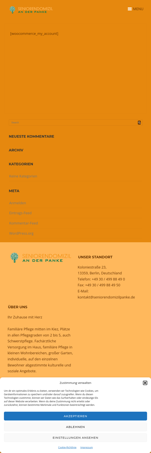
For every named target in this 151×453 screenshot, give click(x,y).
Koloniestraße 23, (92, 267)
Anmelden (17, 203)
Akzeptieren (75, 416)
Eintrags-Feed (20, 213)
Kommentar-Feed (23, 223)
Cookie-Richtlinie (67, 447)
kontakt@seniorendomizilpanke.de (106, 297)
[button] (145, 383)
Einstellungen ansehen (75, 437)
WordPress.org (21, 233)
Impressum (86, 447)
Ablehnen (75, 427)
